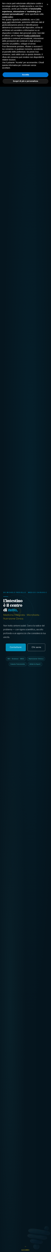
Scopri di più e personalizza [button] (25, 1246)
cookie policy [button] (7, 1182)
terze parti (6, 1187)
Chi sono (36, 647)
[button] (47, 1169)
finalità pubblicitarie (32, 1201)
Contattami (39, 4)
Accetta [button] (25, 1240)
